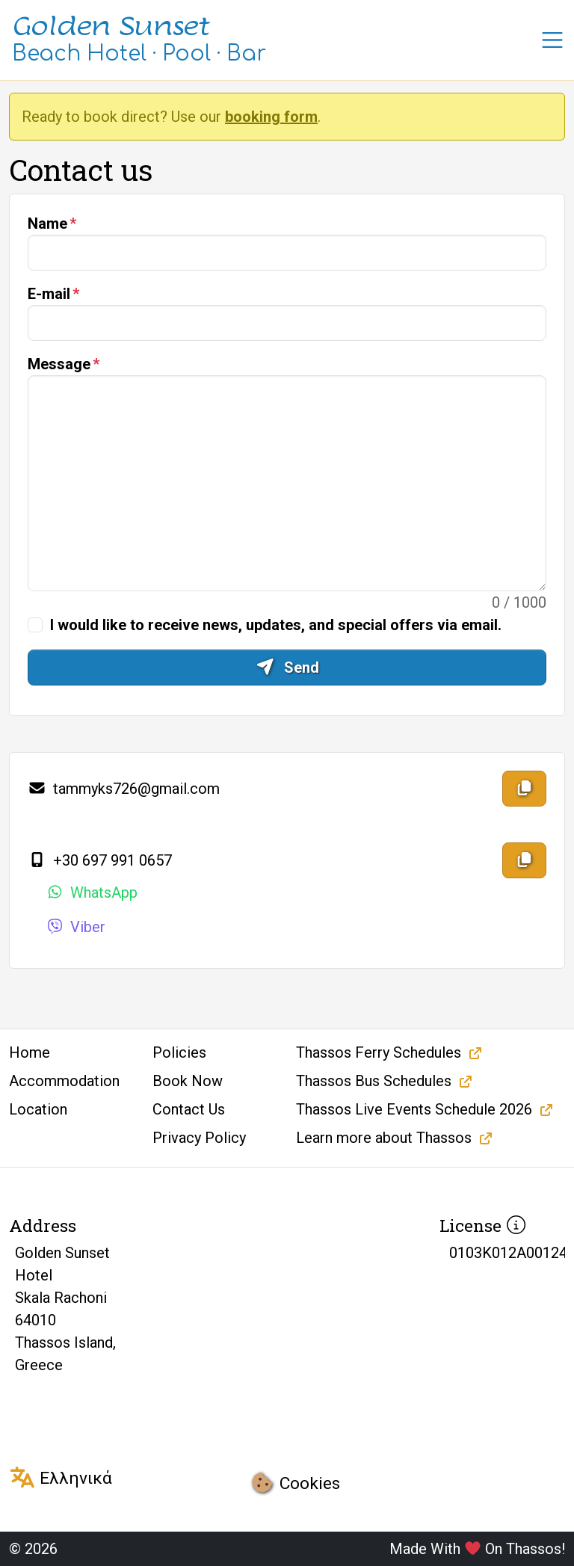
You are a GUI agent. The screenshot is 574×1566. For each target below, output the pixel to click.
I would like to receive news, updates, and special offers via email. (276, 625)
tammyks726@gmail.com (124, 789)
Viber (75, 927)
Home (29, 1052)
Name (47, 223)
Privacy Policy (199, 1138)
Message (59, 364)
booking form (271, 117)
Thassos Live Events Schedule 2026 (414, 1109)
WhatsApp (92, 892)
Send (287, 667)
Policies (179, 1052)
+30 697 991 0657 (100, 860)
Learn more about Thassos (384, 1138)
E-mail (49, 294)
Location (38, 1109)
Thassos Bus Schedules (373, 1081)
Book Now (187, 1081)
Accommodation (64, 1081)
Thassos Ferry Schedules (378, 1052)
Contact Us (188, 1109)
